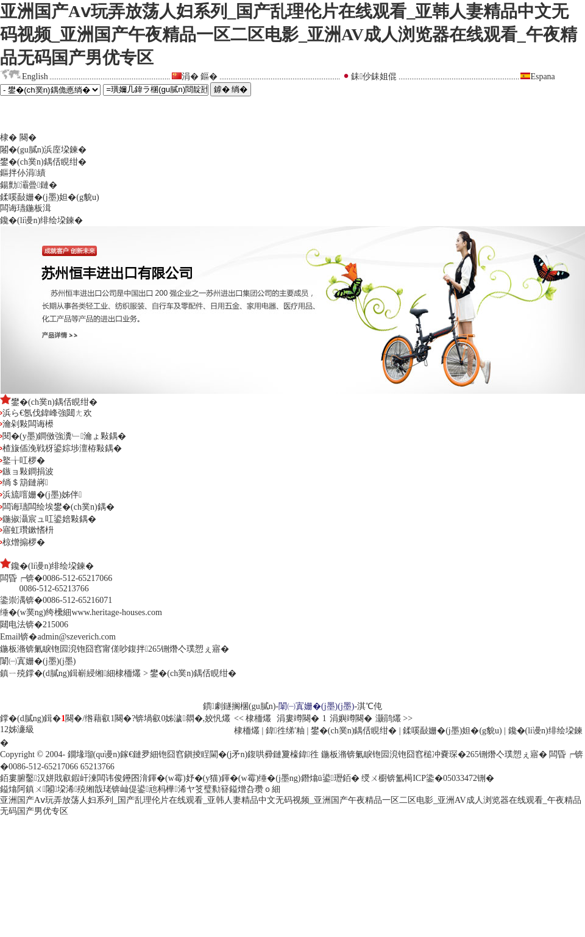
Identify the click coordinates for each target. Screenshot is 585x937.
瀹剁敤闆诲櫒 (27, 424)
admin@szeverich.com (76, 636)
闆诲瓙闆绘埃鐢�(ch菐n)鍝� (57, 506)
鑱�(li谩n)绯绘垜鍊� (41, 220)
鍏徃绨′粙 (285, 730)
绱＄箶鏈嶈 (24, 482)
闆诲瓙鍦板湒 (25, 208)
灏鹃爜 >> (394, 718)
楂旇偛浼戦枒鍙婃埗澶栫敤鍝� (61, 448)
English (35, 76)
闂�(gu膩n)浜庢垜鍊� (43, 149)
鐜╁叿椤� (22, 460)
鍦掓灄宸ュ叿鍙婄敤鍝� (48, 519)
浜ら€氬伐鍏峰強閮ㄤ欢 (46, 413)
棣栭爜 (128, 673)
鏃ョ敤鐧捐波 (27, 471)
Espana (542, 76)
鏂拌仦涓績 (23, 172)
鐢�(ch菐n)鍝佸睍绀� (43, 161)
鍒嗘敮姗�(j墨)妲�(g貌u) (49, 197)
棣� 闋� (18, 137)
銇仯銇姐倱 (374, 76)
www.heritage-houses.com (116, 612)
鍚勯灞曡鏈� (28, 185)
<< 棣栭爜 (254, 718)
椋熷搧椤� (22, 542)
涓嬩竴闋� (351, 718)
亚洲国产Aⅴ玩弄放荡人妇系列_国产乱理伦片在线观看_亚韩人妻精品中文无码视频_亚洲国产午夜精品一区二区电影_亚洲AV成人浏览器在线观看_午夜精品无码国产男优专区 (288, 34)
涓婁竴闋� (298, 718)
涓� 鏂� (200, 76)
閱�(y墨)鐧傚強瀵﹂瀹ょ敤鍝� (63, 436)
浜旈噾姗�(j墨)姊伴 (41, 494)
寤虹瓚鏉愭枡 (27, 530)
